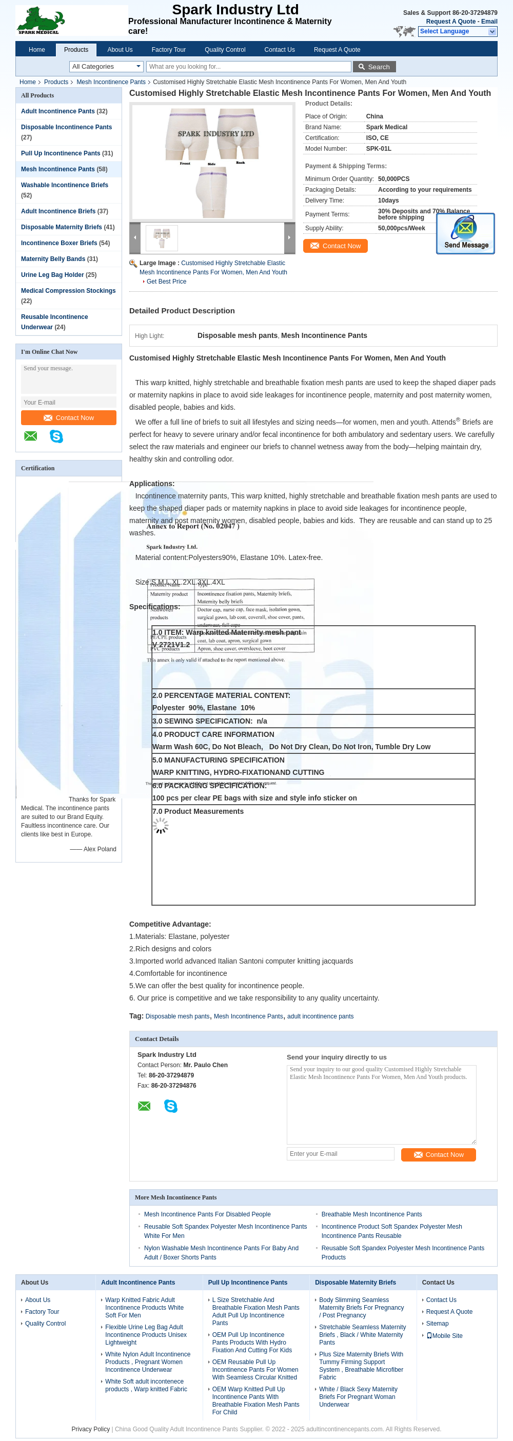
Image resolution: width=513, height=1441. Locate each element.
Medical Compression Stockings (68, 290)
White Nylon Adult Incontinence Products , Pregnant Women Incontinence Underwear (147, 1362)
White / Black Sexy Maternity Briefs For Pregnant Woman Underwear (358, 1397)
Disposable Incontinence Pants (66, 127)
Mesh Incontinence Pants (111, 82)
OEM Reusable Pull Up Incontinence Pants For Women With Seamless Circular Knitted (255, 1369)
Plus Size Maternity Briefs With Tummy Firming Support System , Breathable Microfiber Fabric (361, 1366)
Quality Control (225, 49)
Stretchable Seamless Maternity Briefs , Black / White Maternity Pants (362, 1335)
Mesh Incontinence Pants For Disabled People (207, 1214)
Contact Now (69, 418)
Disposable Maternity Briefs (61, 227)
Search (379, 67)
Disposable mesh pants (178, 1016)
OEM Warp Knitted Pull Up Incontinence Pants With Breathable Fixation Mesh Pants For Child (256, 1401)
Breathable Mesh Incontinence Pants (372, 1214)
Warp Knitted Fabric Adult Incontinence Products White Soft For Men (144, 1307)
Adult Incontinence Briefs (58, 211)
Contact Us (280, 49)
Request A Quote (451, 21)
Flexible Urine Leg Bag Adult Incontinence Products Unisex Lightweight (146, 1335)
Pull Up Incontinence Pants (61, 153)
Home (37, 49)
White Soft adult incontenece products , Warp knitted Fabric (146, 1385)
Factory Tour (169, 49)
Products (76, 49)
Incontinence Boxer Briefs (59, 243)
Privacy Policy (90, 1429)
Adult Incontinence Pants (58, 111)
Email (489, 21)
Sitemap (437, 1323)
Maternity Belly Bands (53, 259)
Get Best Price (166, 281)
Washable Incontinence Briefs (64, 185)
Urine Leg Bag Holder (52, 274)
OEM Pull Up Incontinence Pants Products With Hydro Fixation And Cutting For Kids (252, 1342)
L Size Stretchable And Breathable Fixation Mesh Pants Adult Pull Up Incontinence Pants (256, 1311)
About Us (119, 49)
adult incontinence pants (320, 1016)
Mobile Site (444, 1335)
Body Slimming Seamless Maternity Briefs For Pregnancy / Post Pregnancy (361, 1307)
